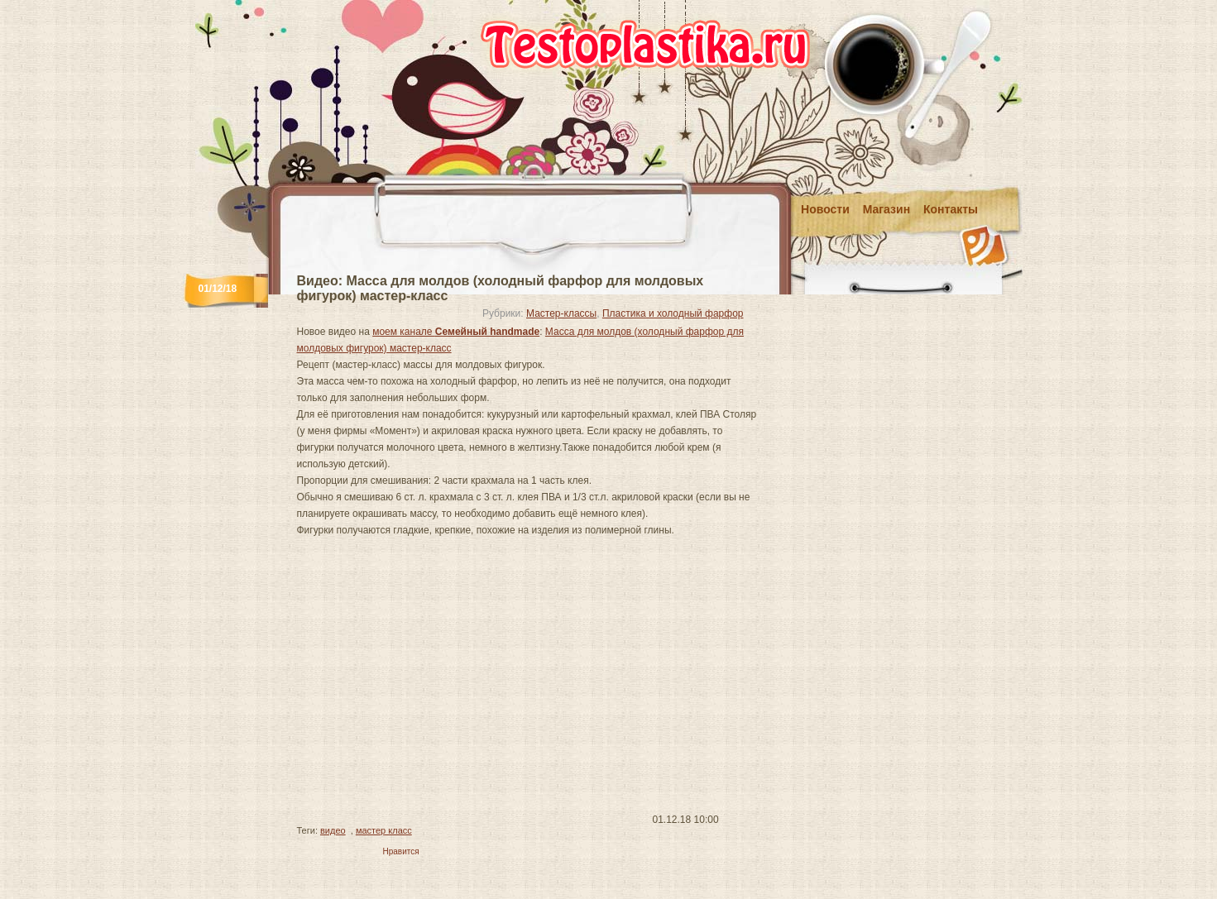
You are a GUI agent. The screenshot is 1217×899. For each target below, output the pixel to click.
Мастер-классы (561, 313)
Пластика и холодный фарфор (673, 313)
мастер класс (384, 830)
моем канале (455, 331)
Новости (825, 209)
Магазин (886, 209)
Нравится (401, 851)
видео (333, 830)
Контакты (950, 209)
